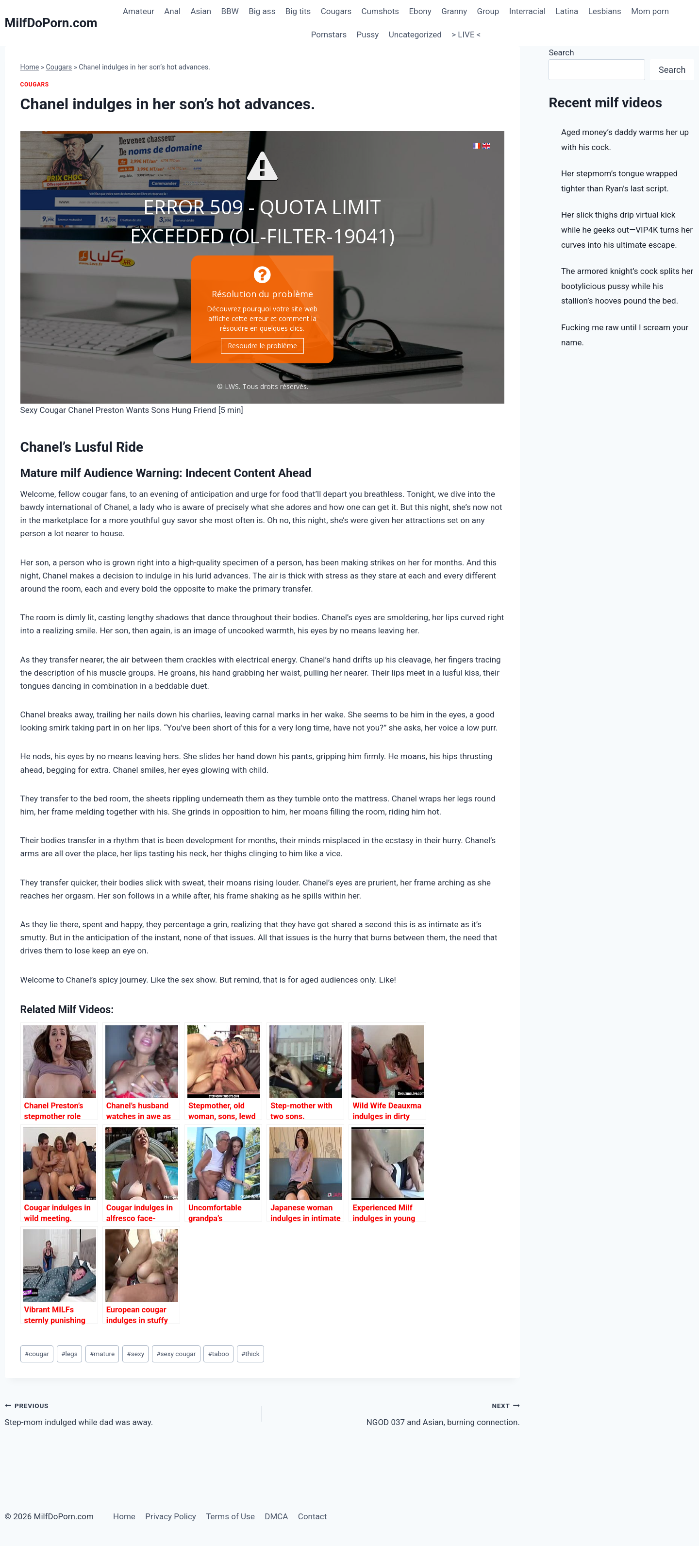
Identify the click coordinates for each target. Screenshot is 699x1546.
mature (102, 1354)
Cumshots (380, 11)
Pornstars (329, 34)
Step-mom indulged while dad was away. (129, 1413)
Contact (312, 1516)
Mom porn (650, 11)
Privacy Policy (170, 1516)
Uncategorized (415, 34)
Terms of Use (230, 1516)
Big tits (298, 11)
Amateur (138, 11)
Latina (567, 11)
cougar (37, 1354)
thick (250, 1354)
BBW (229, 11)
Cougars (336, 11)
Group (488, 11)
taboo (218, 1354)
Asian (200, 11)
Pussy (368, 34)
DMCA (276, 1516)
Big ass (262, 11)
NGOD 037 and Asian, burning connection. (395, 1413)
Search (561, 52)
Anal (172, 11)
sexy (135, 1354)
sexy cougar (176, 1354)
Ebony (420, 11)
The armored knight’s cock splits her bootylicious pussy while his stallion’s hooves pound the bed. (627, 286)
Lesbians (604, 11)
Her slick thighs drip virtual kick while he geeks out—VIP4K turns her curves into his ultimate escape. (627, 229)
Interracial (527, 11)
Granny (454, 11)
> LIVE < (466, 34)
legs (69, 1354)
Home (29, 67)
